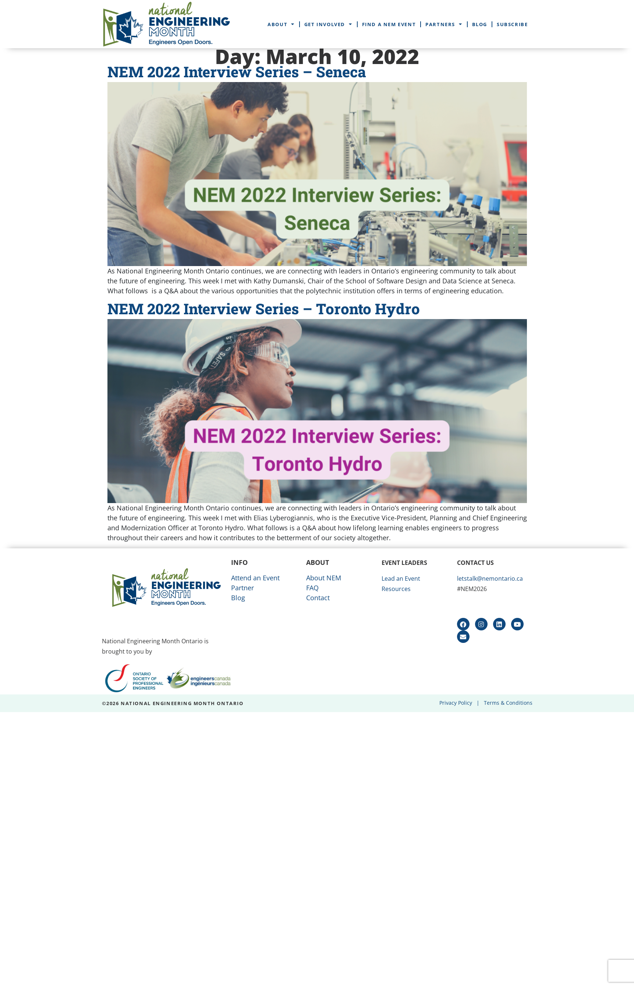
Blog (479, 24)
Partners (443, 24)
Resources (396, 589)
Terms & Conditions (508, 702)
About (281, 24)
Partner (242, 587)
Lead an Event (401, 578)
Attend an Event (255, 577)
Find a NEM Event (389, 24)
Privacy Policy (455, 702)
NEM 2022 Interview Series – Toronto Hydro (263, 308)
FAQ (312, 587)
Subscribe (512, 24)
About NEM (323, 577)
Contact (318, 597)
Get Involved (328, 24)
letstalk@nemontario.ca (490, 578)
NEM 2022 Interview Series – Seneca (236, 71)
